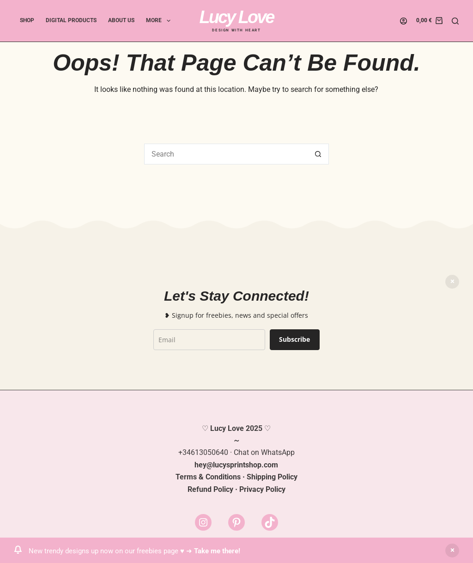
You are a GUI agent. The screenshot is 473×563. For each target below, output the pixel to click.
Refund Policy (210, 489)
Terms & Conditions (208, 476)
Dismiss (452, 282)
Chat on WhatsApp (264, 452)
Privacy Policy (262, 489)
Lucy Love (237, 17)
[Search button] (318, 154)
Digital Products (71, 20)
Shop (27, 20)
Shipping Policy (272, 476)
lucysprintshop (237, 464)
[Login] (403, 21)
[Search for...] (226, 154)
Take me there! (217, 551)
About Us (121, 20)
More (160, 20)
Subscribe (294, 339)
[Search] (455, 21)
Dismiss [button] (452, 550)
